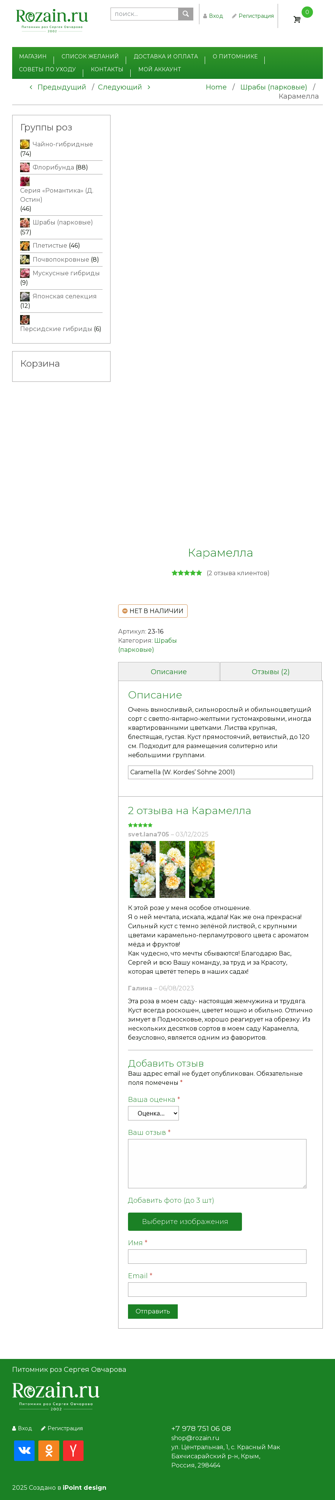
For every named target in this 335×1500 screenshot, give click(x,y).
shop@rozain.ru (195, 1438)
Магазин (33, 56)
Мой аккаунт (159, 69)
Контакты (107, 69)
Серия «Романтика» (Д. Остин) (56, 195)
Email (140, 1276)
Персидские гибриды (56, 329)
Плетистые (50, 245)
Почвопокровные (61, 259)
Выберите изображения (185, 1222)
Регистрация (253, 16)
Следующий (124, 87)
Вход (213, 16)
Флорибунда (53, 167)
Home (216, 87)
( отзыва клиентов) (238, 573)
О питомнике (235, 56)
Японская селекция (65, 296)
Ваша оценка (154, 1099)
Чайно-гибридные (63, 144)
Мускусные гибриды (66, 273)
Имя (137, 1243)
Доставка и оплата (166, 56)
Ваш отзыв (149, 1132)
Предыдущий (58, 87)
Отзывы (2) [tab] (271, 672)
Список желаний (90, 56)
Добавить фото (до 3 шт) (171, 1200)
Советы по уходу (47, 69)
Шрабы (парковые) (273, 87)
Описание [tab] (169, 672)
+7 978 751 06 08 (201, 1428)
